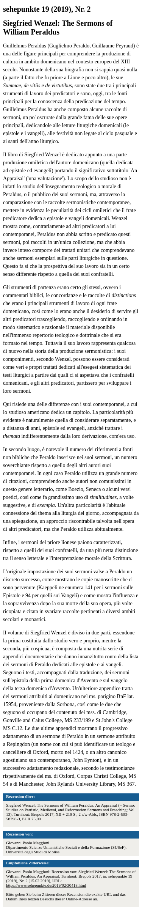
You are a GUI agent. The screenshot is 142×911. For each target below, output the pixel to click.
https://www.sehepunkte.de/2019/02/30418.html (46, 885)
